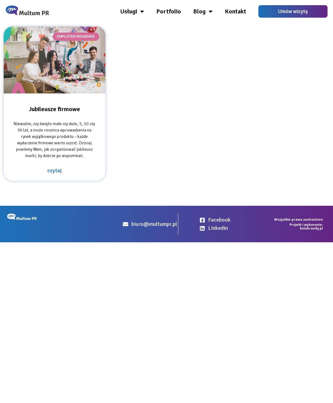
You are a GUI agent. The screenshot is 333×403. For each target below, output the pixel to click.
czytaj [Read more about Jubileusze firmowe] (54, 170)
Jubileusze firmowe (54, 109)
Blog (203, 11)
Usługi (132, 11)
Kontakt (235, 11)
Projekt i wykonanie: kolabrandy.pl (306, 227)
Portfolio (168, 11)
